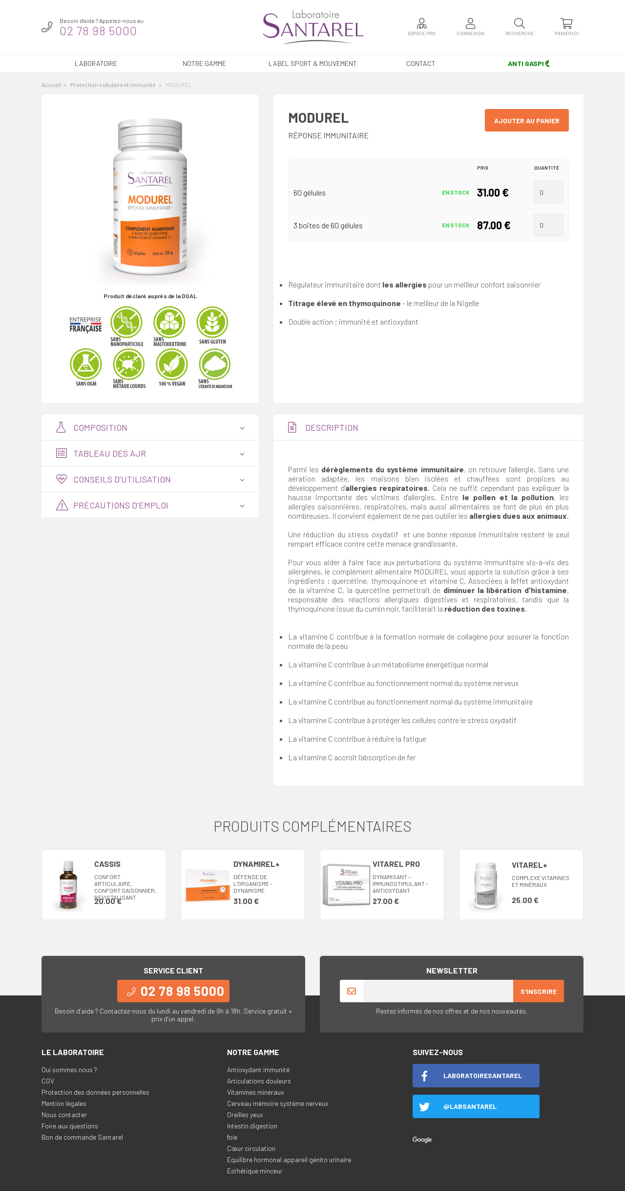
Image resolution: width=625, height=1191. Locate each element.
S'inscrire (539, 991)
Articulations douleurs (259, 1081)
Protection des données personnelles (95, 1092)
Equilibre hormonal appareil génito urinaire (289, 1159)
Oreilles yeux (245, 1114)
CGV (48, 1081)
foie (232, 1137)
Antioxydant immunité (258, 1069)
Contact (421, 63)
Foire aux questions (70, 1126)
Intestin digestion (252, 1126)
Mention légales (64, 1103)
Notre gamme (204, 63)
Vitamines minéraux (255, 1092)
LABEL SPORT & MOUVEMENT (313, 63)
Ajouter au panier (527, 120)
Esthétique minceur (255, 1171)
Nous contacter (64, 1114)
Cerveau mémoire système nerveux (277, 1103)
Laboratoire (96, 63)
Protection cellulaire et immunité (113, 84)
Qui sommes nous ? (69, 1069)
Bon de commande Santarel (82, 1137)
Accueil (51, 84)
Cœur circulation (251, 1148)
